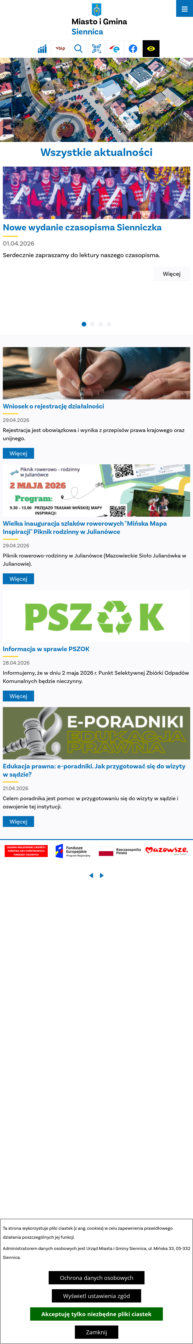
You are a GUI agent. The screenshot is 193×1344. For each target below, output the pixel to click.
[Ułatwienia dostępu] (151, 48)
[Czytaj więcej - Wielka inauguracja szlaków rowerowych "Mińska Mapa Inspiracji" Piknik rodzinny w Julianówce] (96, 524)
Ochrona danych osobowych (96, 1278)
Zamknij (96, 1332)
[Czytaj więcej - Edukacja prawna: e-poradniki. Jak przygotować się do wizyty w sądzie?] (96, 767)
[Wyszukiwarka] (78, 48)
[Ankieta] (42, 48)
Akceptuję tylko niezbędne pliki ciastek (96, 1314)
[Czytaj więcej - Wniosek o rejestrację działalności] (96, 403)
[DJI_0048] (96, 100)
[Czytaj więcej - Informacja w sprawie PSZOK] (96, 645)
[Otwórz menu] (184, 8)
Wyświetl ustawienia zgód (96, 1296)
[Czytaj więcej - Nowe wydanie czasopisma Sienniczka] (96, 224)
